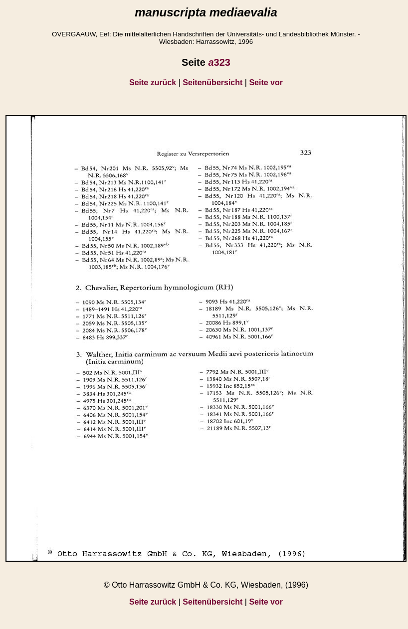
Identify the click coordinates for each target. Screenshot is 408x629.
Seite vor (266, 82)
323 (219, 62)
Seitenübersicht (212, 82)
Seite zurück (152, 82)
